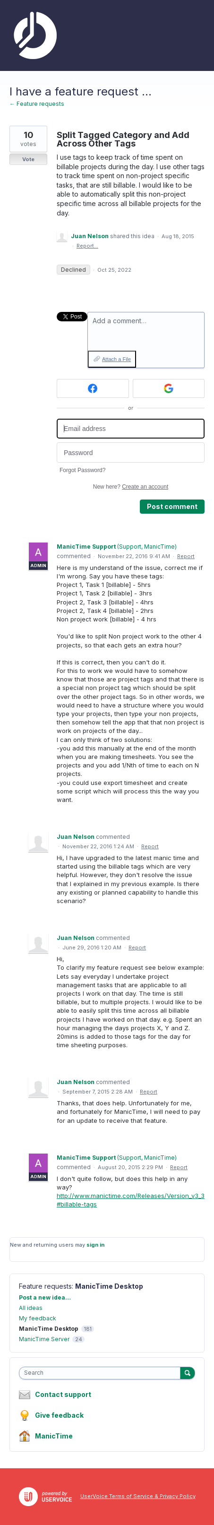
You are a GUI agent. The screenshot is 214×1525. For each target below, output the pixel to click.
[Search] (187, 1373)
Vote (28, 159)
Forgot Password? (82, 470)
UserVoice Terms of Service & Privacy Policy (138, 1496)
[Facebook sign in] (93, 388)
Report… (87, 245)
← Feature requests (36, 103)
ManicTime (54, 1436)
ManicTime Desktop (109, 1286)
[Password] (131, 452)
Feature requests (45, 1286)
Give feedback (59, 1415)
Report (186, 556)
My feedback (37, 1318)
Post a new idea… (45, 1297)
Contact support (63, 1394)
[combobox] (102, 1373)
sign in (95, 1244)
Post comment (172, 506)
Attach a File (116, 359)
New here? (130, 486)
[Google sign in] (169, 388)
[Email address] (131, 429)
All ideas (31, 1307)
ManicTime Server (44, 1339)
